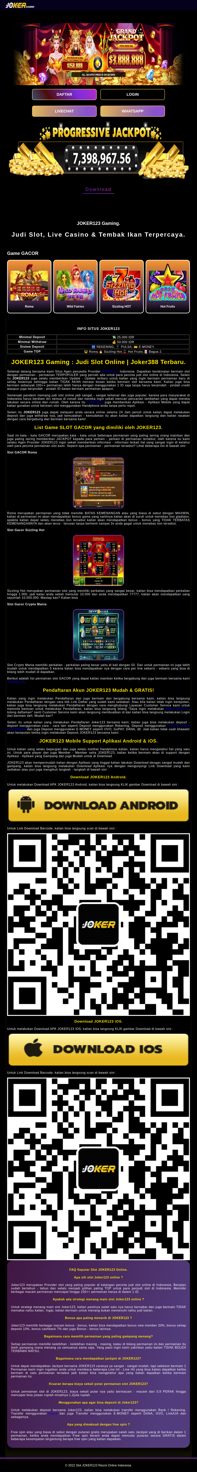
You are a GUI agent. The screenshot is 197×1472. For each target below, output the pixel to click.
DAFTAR (64, 94)
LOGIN (133, 94)
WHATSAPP (133, 111)
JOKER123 (110, 371)
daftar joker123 (177, 708)
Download (98, 189)
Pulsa (53, 1413)
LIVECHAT (64, 111)
